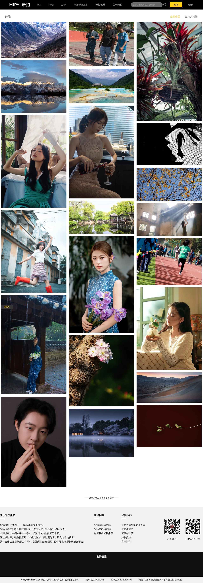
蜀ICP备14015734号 (95, 580)
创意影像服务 (81, 4)
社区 (38, 4)
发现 (63, 4)
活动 (51, 4)
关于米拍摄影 (7, 515)
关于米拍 (117, 4)
